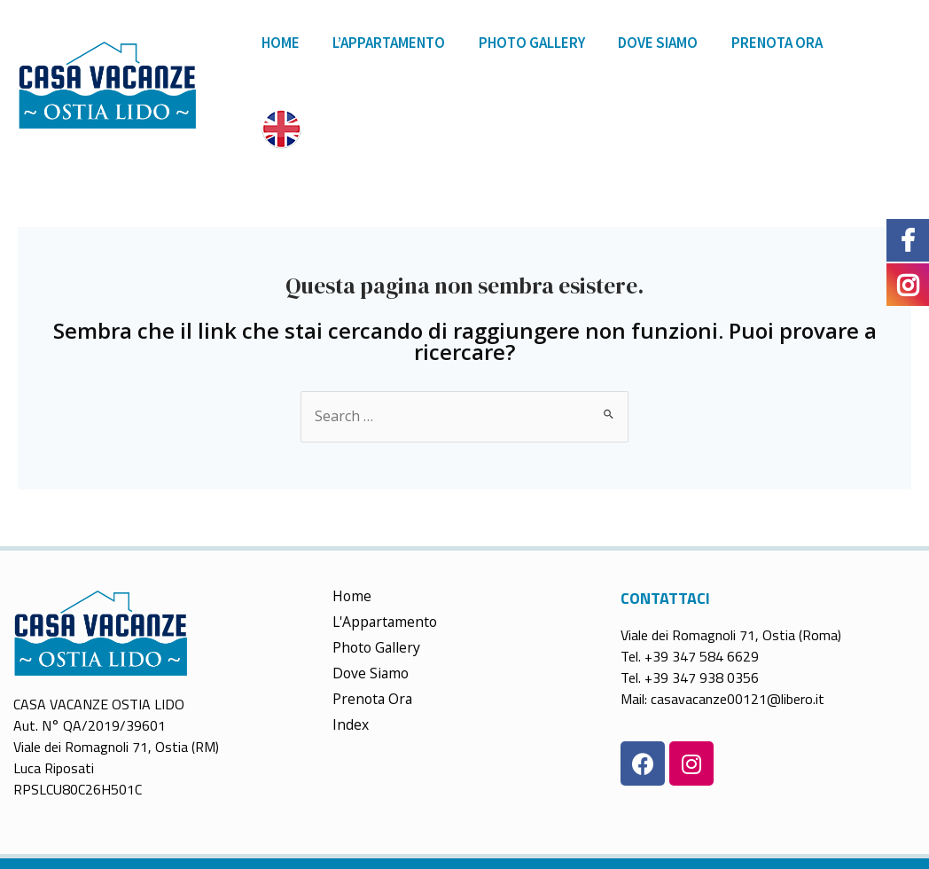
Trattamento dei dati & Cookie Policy (619, 829)
